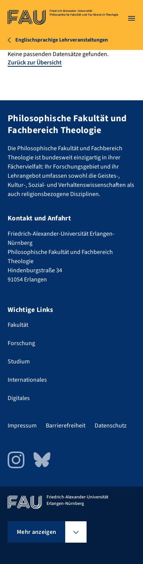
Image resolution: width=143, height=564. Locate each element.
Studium (19, 361)
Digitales (19, 398)
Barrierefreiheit (65, 425)
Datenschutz (111, 425)
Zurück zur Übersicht (35, 62)
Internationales (27, 380)
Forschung (21, 343)
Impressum (22, 425)
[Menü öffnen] (131, 18)
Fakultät (18, 325)
